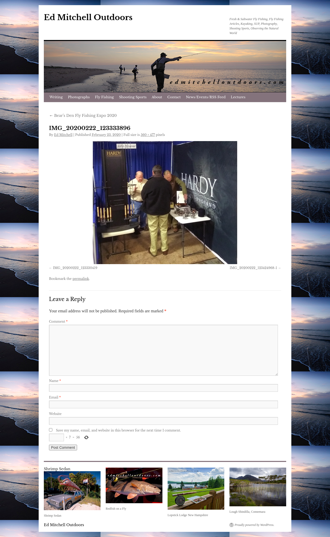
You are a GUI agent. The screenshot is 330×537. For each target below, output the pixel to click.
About (157, 97)
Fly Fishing (104, 97)
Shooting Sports (133, 97)
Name (55, 381)
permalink (80, 279)
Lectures (238, 97)
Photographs (79, 97)
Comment (58, 321)
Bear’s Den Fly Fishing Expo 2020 (83, 115)
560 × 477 (148, 135)
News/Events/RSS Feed (206, 97)
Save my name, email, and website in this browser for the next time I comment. (118, 430)
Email (55, 397)
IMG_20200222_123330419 (75, 268)
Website (55, 414)
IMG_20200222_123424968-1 (253, 268)
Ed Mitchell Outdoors (88, 17)
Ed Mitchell (63, 135)
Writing (56, 97)
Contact (174, 97)
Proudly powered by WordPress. (254, 525)
